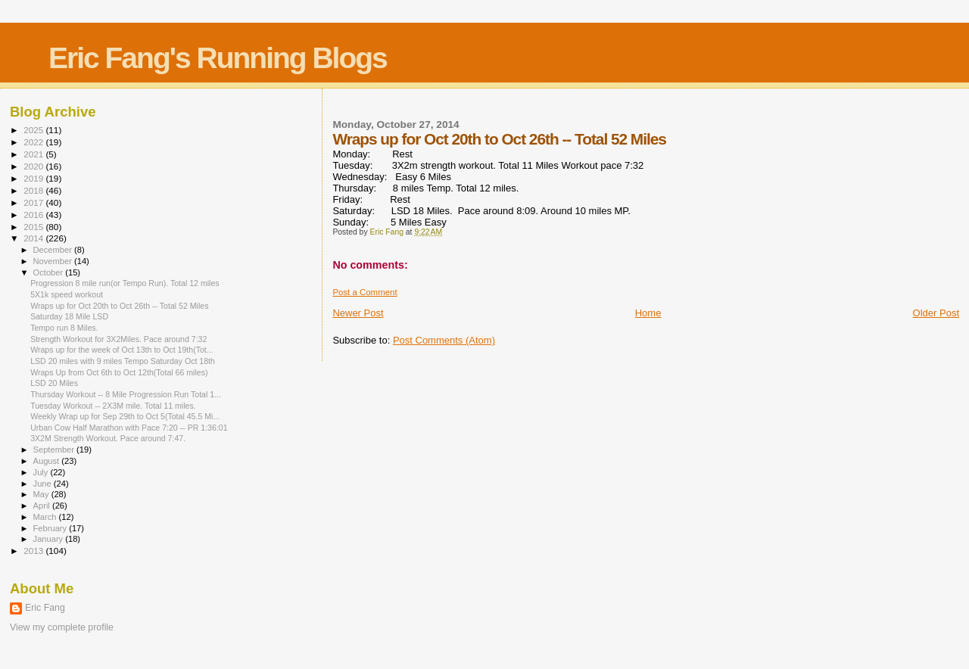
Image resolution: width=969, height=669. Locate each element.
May (42, 494)
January (49, 538)
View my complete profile (62, 627)
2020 (34, 166)
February (51, 528)
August (47, 460)
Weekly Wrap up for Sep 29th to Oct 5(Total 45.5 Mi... (125, 416)
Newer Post (357, 313)
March (46, 516)
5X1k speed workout (66, 294)
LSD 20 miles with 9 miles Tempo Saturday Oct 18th (122, 361)
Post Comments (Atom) (444, 340)
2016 (34, 214)
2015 (34, 227)
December (53, 249)
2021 (34, 154)
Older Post (936, 313)
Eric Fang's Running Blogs (217, 58)
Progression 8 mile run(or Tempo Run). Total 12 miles (124, 283)
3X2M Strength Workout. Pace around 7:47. (107, 438)
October (49, 272)
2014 (34, 238)
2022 (34, 142)
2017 (34, 202)
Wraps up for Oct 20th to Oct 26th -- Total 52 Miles (119, 305)
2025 (34, 130)
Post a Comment (364, 292)
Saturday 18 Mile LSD (69, 316)
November (53, 261)
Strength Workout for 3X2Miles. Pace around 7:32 (118, 339)
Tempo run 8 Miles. (64, 327)
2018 (34, 190)
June (43, 483)
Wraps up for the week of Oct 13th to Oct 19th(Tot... (121, 349)
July (42, 472)
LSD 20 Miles (54, 382)
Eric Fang (45, 607)
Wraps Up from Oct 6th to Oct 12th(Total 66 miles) (118, 372)
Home (648, 313)
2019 (34, 178)
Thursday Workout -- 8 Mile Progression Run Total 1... (125, 394)
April (42, 505)
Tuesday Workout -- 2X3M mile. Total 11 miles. (113, 405)
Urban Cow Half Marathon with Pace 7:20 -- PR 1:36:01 (128, 427)
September (55, 449)
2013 (34, 550)
